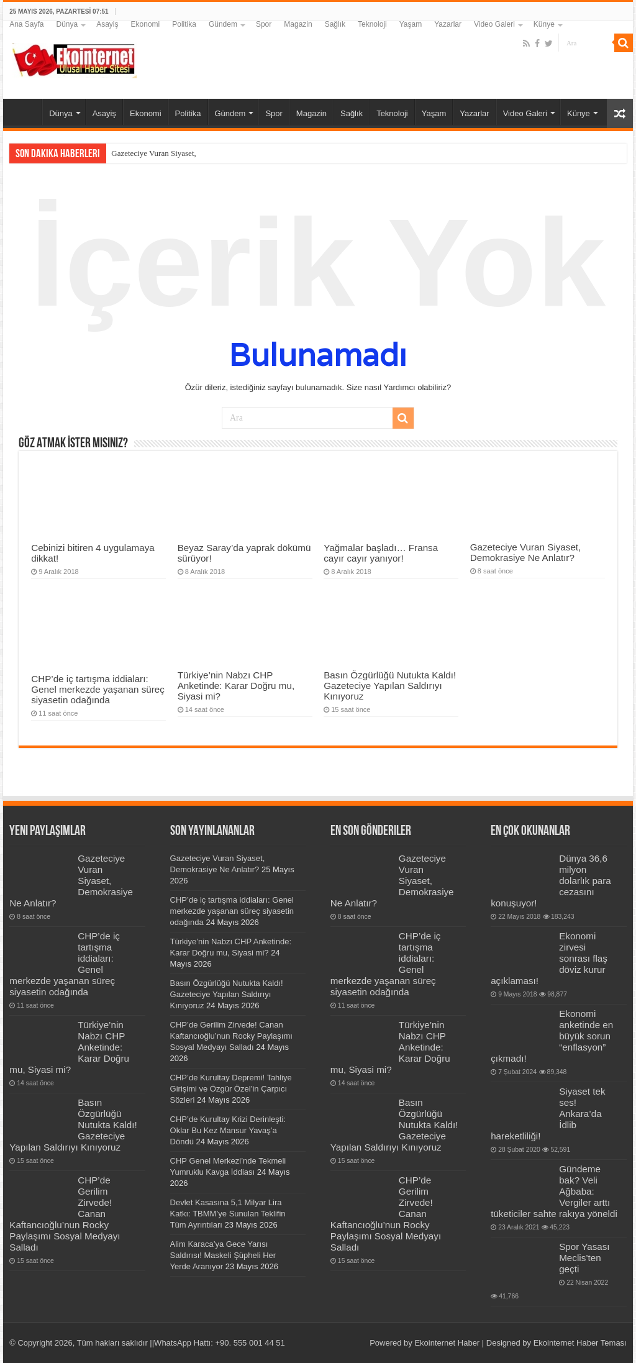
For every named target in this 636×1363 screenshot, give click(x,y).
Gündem (223, 24)
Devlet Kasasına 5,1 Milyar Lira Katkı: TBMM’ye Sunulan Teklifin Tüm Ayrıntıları (228, 1213)
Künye (544, 24)
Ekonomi (145, 24)
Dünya (67, 24)
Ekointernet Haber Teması (580, 1342)
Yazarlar (447, 24)
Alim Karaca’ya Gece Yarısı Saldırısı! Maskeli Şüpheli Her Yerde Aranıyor (223, 1255)
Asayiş (107, 24)
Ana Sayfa (26, 24)
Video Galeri (494, 24)
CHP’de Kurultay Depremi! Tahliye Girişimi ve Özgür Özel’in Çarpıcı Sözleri (231, 1089)
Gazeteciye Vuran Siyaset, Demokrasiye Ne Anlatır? (525, 552)
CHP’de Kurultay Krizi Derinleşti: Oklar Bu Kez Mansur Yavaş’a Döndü (228, 1130)
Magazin (298, 24)
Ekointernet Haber (446, 1342)
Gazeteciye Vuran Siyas (149, 153)
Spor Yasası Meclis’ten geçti (584, 1257)
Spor (263, 24)
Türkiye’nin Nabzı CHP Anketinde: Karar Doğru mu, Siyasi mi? (236, 685)
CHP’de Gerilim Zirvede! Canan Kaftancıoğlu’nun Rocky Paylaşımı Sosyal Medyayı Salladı (231, 1036)
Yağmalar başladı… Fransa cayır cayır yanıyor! (381, 552)
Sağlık (335, 24)
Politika (184, 24)
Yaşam (410, 24)
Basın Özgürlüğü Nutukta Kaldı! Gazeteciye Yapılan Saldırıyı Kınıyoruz (390, 685)
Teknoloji (372, 24)
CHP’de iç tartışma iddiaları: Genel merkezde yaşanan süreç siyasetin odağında (98, 689)
